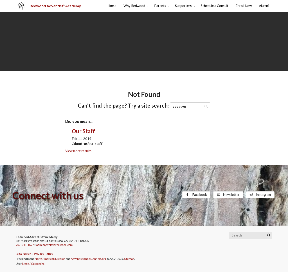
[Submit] (268, 235)
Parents (160, 6)
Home (112, 6)
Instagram (260, 195)
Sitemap (129, 259)
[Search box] (250, 235)
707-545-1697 (25, 245)
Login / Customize (33, 263)
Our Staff (83, 131)
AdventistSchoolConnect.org (88, 259)
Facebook (196, 195)
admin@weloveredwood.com (54, 245)
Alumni (264, 6)
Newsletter (228, 195)
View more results (78, 151)
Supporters (183, 6)
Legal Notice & (34, 254)
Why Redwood (134, 6)
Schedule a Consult (214, 6)
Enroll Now (244, 6)
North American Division (50, 259)
